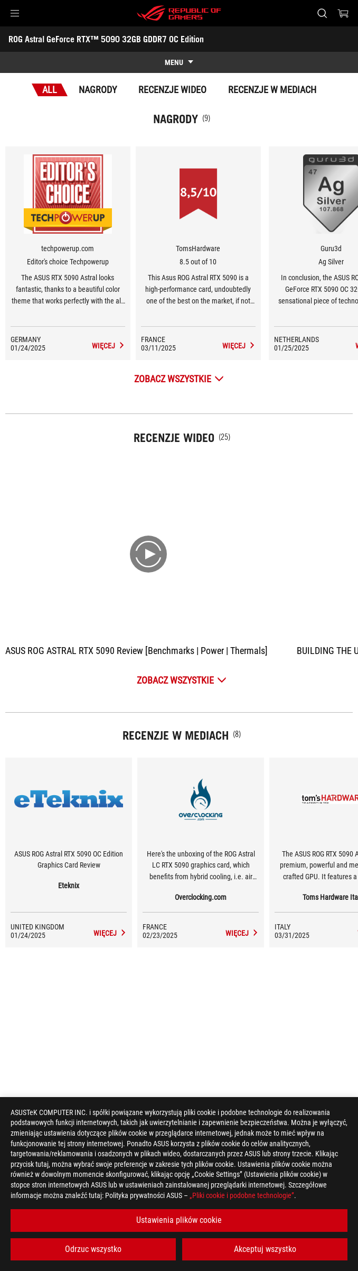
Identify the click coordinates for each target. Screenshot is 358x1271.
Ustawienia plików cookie (179, 1220)
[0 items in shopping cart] (343, 13)
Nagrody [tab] (98, 89)
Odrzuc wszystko (93, 1249)
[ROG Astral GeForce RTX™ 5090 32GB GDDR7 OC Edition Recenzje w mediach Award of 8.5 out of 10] (239, 345)
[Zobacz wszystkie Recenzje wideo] (182, 680)
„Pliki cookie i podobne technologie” (242, 1195)
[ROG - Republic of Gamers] (179, 13)
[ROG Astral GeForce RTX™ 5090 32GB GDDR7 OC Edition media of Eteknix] (110, 933)
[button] (14, 13)
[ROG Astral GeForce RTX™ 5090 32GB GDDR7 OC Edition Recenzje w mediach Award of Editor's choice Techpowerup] (108, 345)
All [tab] (49, 89)
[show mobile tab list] (179, 62)
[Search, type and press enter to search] (321, 13)
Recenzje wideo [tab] (172, 89)
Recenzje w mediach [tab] (272, 89)
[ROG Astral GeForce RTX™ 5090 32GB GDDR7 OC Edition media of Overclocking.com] (242, 933)
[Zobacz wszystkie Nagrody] (179, 378)
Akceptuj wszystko (265, 1249)
